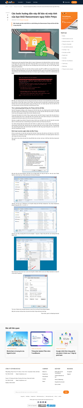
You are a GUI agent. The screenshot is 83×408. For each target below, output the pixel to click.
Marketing (64, 66)
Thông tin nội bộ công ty (67, 69)
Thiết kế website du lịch (67, 38)
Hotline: (10, 382)
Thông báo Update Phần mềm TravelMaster (40, 352)
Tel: (9, 374)
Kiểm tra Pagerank (32, 405)
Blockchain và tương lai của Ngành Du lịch (15, 352)
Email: (21, 374)
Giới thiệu (35, 2)
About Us (44, 371)
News (43, 381)
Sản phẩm (20, 2)
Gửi (66, 392)
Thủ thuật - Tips (65, 49)
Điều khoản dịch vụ (40, 396)
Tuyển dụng (64, 63)
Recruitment (45, 376)
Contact (44, 379)
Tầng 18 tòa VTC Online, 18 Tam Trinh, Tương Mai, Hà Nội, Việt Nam (25, 371)
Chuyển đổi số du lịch (59, 382)
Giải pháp (64, 58)
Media (63, 36)
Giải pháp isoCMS (66, 52)
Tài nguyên (28, 2)
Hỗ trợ (56, 396)
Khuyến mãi (64, 55)
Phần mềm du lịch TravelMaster (59, 372)
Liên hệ (74, 2)
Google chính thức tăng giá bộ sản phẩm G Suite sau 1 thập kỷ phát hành (66, 353)
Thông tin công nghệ (66, 44)
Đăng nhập (67, 2)
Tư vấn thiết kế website (67, 47)
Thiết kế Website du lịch (59, 376)
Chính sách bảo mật (49, 396)
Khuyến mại (45, 374)
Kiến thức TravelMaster (67, 60)
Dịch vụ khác (57, 384)
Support (69, 374)
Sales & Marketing (59, 379)
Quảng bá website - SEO (67, 41)
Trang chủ (22, 396)
